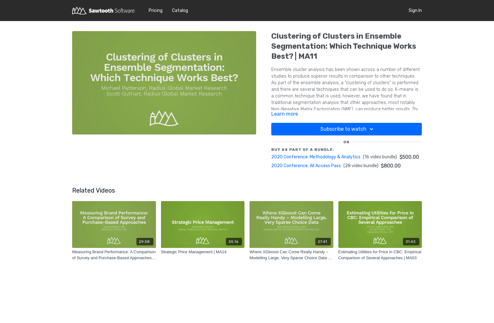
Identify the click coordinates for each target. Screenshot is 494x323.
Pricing (156, 10)
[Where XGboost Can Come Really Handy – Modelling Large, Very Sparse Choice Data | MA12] (291, 255)
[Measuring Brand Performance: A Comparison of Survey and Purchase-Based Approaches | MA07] (114, 255)
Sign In (415, 10)
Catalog (180, 10)
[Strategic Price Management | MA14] (203, 252)
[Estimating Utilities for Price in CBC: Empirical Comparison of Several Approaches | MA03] (380, 255)
